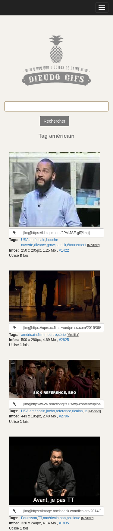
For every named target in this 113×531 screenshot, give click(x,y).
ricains (77, 411)
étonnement (76, 245)
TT (40, 518)
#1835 (64, 523)
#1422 (64, 250)
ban (63, 518)
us (86, 411)
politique (73, 518)
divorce (40, 245)
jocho (50, 411)
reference (63, 411)
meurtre (50, 335)
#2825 (64, 340)
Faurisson (29, 518)
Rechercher (54, 121)
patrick (60, 245)
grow (50, 245)
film (40, 335)
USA (25, 240)
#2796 (64, 416)
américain (37, 240)
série (62, 335)
